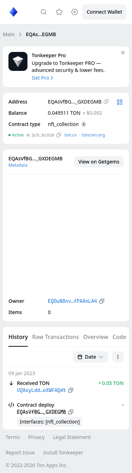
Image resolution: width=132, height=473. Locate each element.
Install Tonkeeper (63, 452)
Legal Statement (72, 437)
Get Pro (43, 77)
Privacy (36, 437)
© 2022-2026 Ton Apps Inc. (36, 465)
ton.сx (70, 135)
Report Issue (20, 452)
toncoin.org (93, 135)
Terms (13, 437)
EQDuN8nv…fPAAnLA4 (72, 301)
